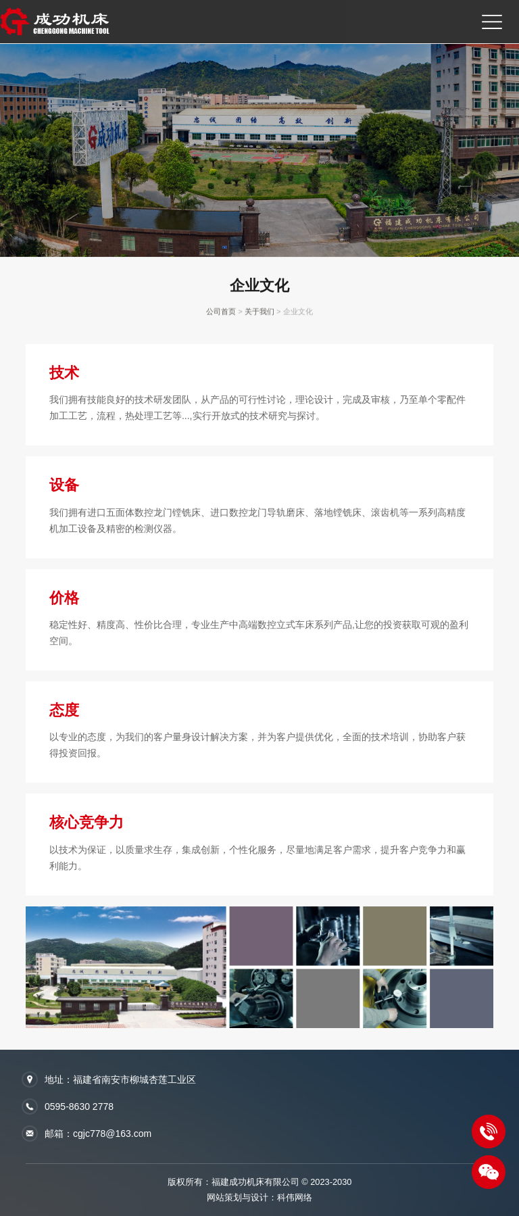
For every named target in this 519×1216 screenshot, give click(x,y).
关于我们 (259, 312)
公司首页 (221, 312)
